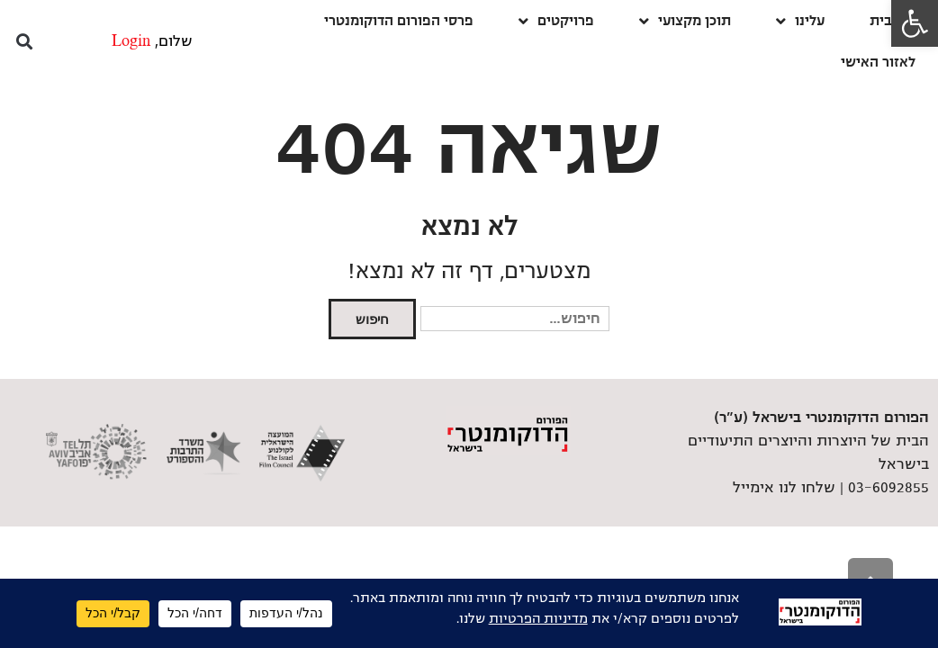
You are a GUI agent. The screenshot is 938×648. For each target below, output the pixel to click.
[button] (24, 42)
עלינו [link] (800, 21)
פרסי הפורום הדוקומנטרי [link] (399, 20)
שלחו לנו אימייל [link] (784, 488)
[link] (914, 23)
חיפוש (372, 319)
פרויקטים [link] (556, 21)
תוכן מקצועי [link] (685, 21)
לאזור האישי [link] (878, 61)
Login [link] (131, 41)
